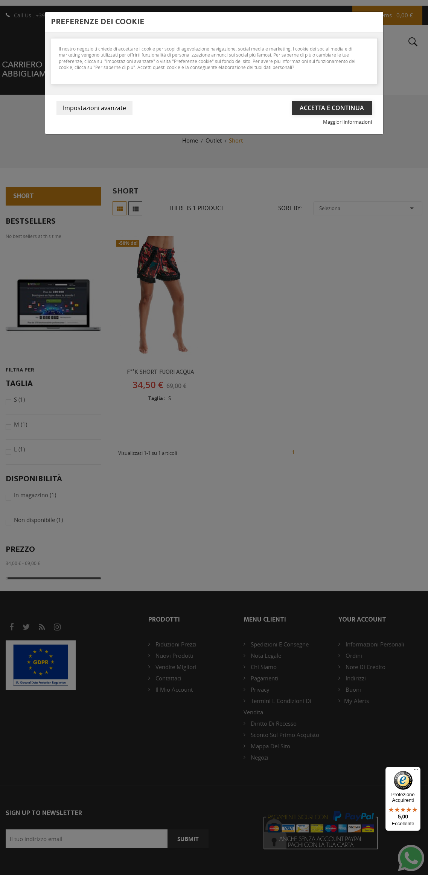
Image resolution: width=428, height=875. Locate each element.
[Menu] (415, 771)
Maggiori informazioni (347, 122)
